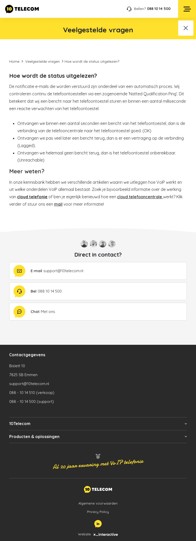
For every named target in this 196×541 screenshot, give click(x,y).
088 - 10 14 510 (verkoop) (31, 392)
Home (14, 61)
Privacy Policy (98, 512)
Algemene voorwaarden (98, 503)
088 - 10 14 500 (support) (31, 401)
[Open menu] (187, 9)
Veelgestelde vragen (42, 61)
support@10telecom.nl (29, 383)
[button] (98, 423)
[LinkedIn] (98, 523)
